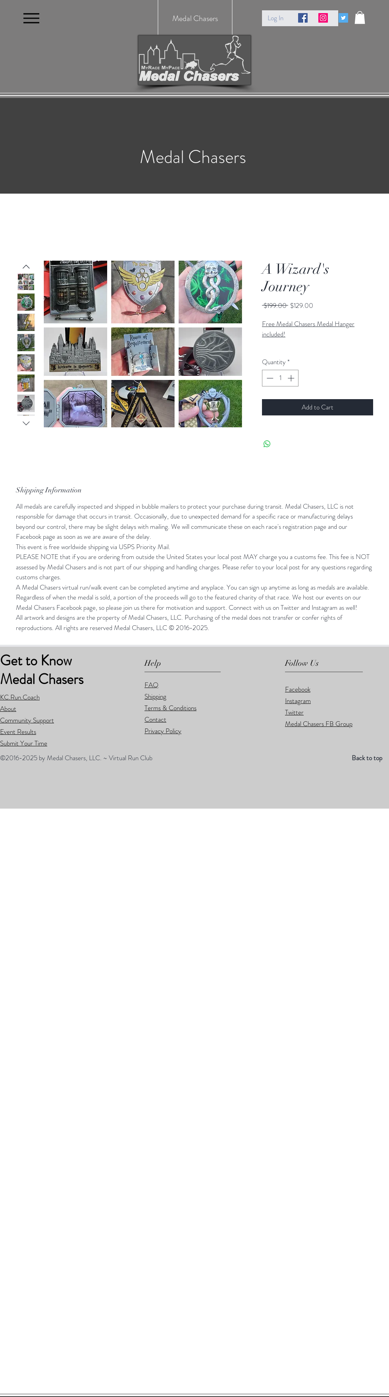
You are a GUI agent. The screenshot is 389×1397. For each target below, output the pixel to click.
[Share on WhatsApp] (267, 444)
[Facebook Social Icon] (303, 18)
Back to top (367, 758)
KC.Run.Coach (20, 697)
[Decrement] (269, 378)
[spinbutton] (280, 378)
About (8, 708)
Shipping (155, 696)
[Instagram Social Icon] (323, 18)
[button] (359, 17)
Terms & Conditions (170, 708)
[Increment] (292, 378)
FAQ (151, 685)
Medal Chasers (195, 18)
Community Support (27, 720)
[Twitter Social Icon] (343, 18)
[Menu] (31, 18)
